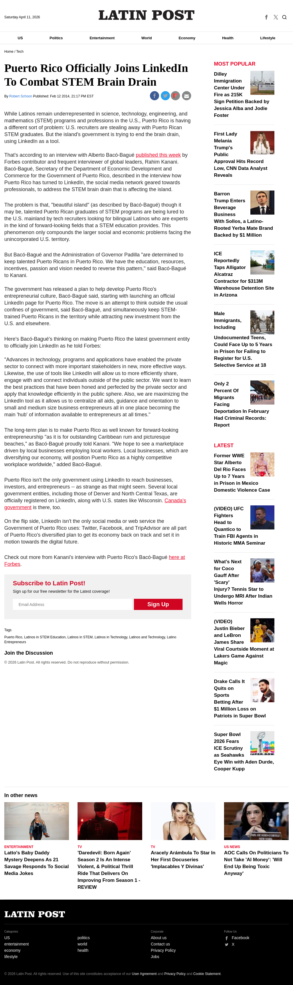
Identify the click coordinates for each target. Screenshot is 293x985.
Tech (19, 52)
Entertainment (102, 38)
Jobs (155, 956)
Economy (187, 38)
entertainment (16, 944)
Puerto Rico (13, 637)
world (82, 944)
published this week (158, 155)
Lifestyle (268, 38)
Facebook (240, 937)
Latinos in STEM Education (45, 637)
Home (8, 52)
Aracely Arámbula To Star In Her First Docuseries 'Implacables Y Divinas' (183, 859)
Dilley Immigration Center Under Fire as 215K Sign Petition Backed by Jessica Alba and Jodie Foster (242, 94)
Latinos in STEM (80, 637)
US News (232, 847)
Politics (56, 38)
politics (84, 937)
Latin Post (147, 15)
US (20, 38)
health (83, 950)
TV (80, 847)
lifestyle (11, 956)
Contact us (160, 944)
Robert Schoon (21, 96)
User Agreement (144, 974)
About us (159, 937)
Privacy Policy (163, 950)
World (146, 38)
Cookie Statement (207, 974)
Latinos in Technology (111, 637)
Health (227, 38)
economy (12, 950)
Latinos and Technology (147, 637)
